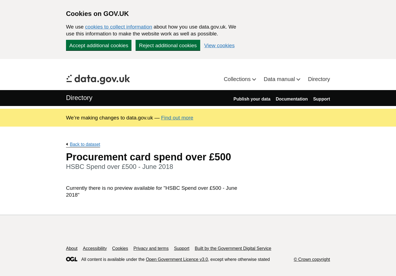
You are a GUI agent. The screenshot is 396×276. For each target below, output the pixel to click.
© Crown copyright (312, 259)
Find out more (177, 118)
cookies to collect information (118, 27)
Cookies (120, 248)
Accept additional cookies (98, 45)
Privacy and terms (151, 248)
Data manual (280, 79)
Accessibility (95, 248)
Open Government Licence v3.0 (177, 259)
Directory (319, 79)
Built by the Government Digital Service (233, 248)
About (72, 248)
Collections (238, 79)
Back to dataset (85, 144)
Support (321, 99)
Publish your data (251, 99)
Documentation (292, 99)
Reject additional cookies (168, 45)
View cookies (219, 45)
